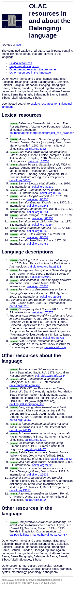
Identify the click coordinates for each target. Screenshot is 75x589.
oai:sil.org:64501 (20, 180)
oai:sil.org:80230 (42, 186)
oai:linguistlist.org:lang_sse (26, 404)
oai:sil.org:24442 (35, 449)
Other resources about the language (32, 69)
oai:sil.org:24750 (38, 161)
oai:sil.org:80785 (37, 243)
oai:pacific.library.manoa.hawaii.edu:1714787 (38, 534)
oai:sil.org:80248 (37, 205)
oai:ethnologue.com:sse (24, 385)
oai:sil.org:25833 (37, 286)
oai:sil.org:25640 (40, 276)
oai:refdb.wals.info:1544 (50, 375)
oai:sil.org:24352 (35, 148)
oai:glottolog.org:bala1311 (44, 266)
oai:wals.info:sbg (55, 347)
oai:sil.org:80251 (37, 212)
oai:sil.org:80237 (50, 193)
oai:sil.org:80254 (42, 224)
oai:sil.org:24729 (42, 465)
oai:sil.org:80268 (37, 231)
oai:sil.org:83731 (53, 337)
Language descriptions (24, 66)
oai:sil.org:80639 (37, 237)
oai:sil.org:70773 (42, 312)
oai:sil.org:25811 (20, 490)
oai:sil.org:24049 (20, 430)
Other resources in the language (30, 72)
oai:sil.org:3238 (19, 306)
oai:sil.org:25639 (37, 474)
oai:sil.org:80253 (42, 218)
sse (18, 44)
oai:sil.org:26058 (50, 296)
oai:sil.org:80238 (37, 199)
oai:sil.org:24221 (35, 439)
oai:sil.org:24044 (20, 420)
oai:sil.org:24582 (61, 458)
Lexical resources (20, 63)
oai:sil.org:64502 (35, 499)
